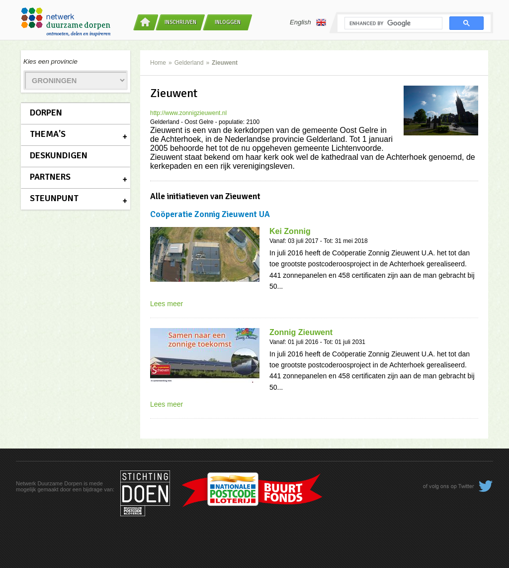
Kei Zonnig (290, 231)
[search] (392, 23)
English (308, 22)
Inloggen (228, 22)
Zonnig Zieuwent (301, 332)
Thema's (48, 133)
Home (158, 62)
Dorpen (46, 112)
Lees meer (166, 304)
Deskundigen (58, 155)
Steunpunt (54, 198)
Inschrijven (180, 22)
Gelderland (189, 62)
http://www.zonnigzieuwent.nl (188, 113)
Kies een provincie (50, 61)
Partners (50, 176)
